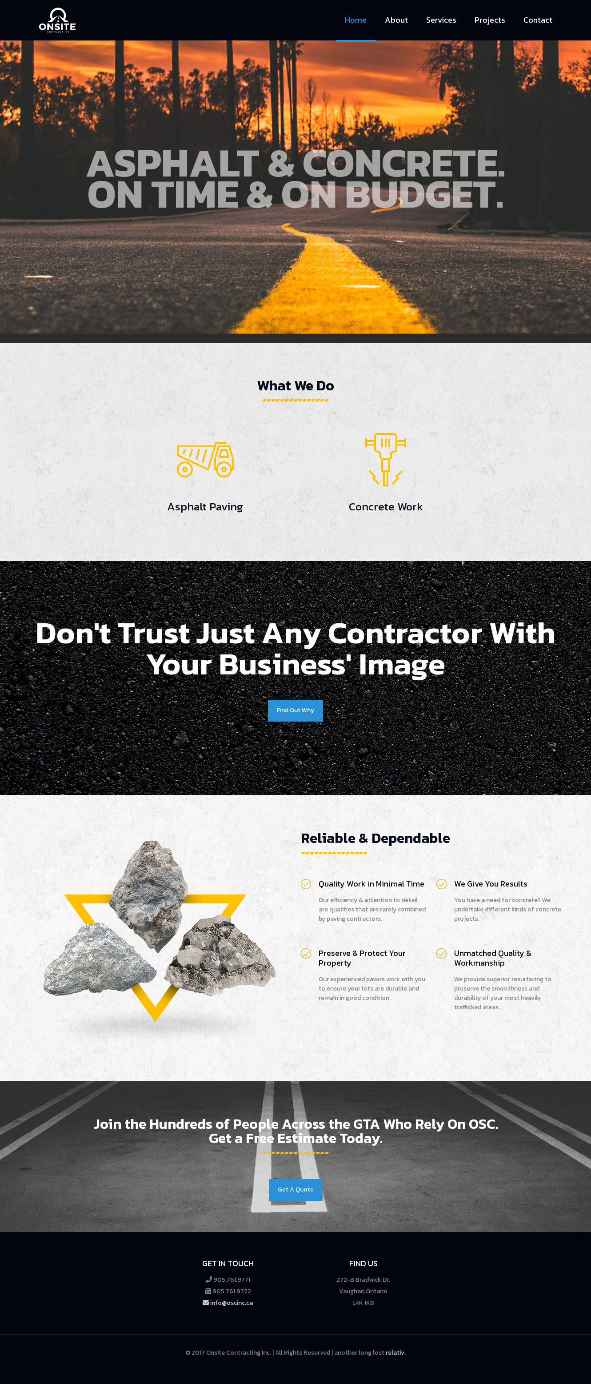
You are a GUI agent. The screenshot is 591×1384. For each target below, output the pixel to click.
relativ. (396, 1352)
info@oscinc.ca (228, 1303)
